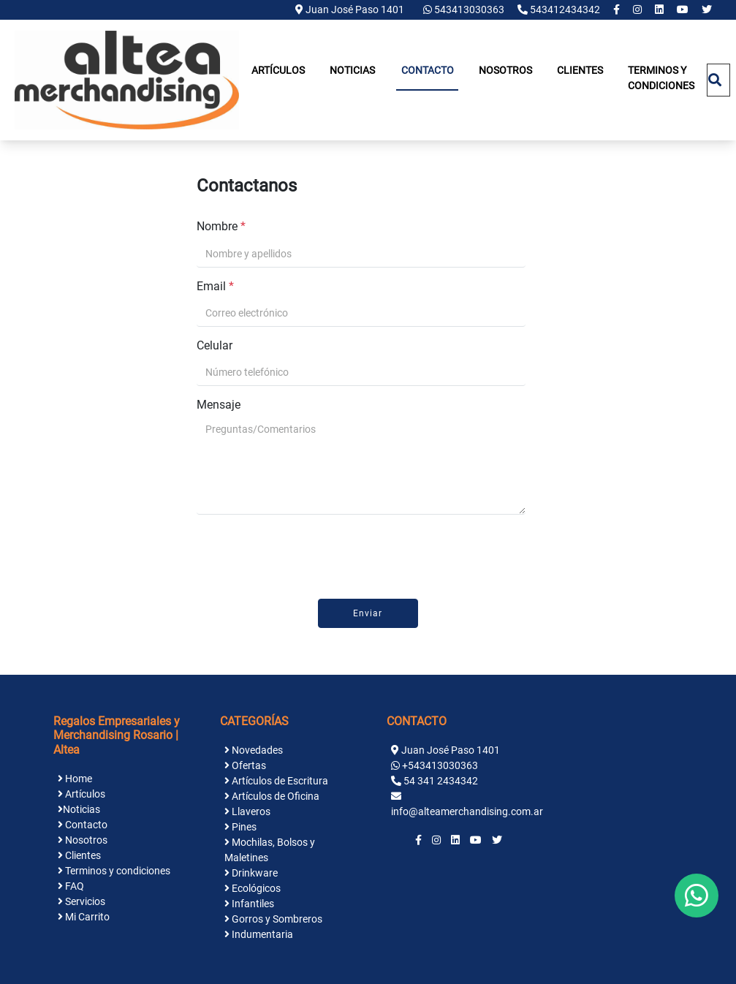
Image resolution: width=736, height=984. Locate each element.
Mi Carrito (84, 917)
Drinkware (251, 873)
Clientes (580, 70)
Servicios (81, 901)
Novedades (253, 750)
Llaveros (247, 811)
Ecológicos (252, 888)
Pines (240, 827)
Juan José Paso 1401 (349, 9)
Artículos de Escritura (276, 781)
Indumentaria (258, 934)
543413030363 (465, 9)
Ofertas (245, 765)
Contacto (427, 70)
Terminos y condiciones (661, 77)
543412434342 (559, 9)
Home (75, 778)
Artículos (278, 70)
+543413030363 (440, 765)
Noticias (352, 70)
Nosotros (505, 70)
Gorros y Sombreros (273, 919)
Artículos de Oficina (271, 796)
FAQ (71, 886)
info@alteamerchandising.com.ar (467, 811)
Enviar (367, 613)
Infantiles (249, 903)
